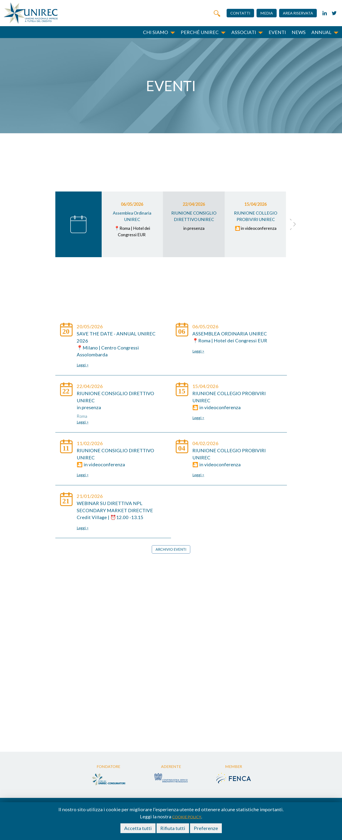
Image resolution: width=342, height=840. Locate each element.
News (299, 32)
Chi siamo (155, 32)
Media (266, 13)
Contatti (240, 13)
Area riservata (298, 13)
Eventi (277, 32)
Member (233, 767)
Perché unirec (200, 32)
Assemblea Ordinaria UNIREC (229, 333)
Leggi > (83, 365)
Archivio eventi (171, 549)
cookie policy (186, 817)
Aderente (171, 767)
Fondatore (108, 767)
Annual (321, 32)
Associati (243, 32)
